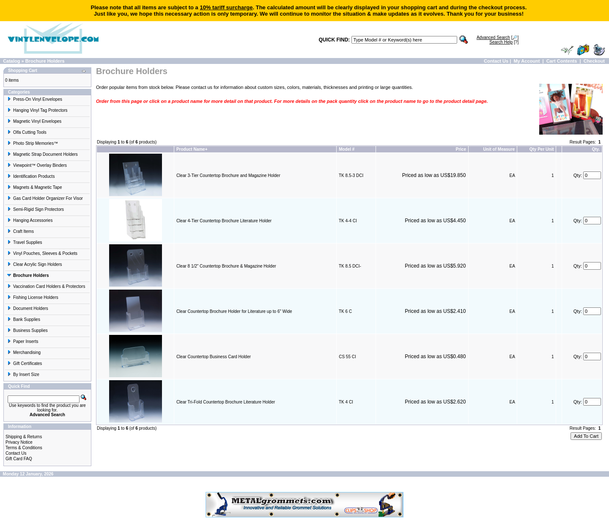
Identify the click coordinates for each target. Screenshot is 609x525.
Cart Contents (561, 61)
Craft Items (20, 231)
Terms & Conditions (23, 447)
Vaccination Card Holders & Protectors (46, 286)
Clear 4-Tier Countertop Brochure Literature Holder (224, 220)
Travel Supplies (24, 242)
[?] (503, 42)
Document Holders (27, 308)
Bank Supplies (23, 319)
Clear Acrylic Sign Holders (34, 264)
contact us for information (217, 87)
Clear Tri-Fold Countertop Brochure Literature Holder (225, 402)
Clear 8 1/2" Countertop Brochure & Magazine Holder (226, 266)
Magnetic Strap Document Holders (42, 154)
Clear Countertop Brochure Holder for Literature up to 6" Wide (234, 311)
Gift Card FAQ (18, 458)
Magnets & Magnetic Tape (34, 187)
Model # (346, 149)
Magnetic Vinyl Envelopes (34, 121)
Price (460, 149)
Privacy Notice (19, 442)
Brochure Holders (45, 61)
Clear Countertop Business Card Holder (213, 356)
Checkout (594, 61)
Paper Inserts (22, 341)
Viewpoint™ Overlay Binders (37, 165)
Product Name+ (192, 149)
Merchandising (24, 352)
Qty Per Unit (541, 149)
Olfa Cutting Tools (27, 132)
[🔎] (497, 37)
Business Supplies (27, 330)
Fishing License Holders (32, 297)
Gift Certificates (24, 363)
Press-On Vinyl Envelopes (34, 99)
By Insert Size (23, 374)
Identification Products (31, 176)
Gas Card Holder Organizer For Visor (45, 198)
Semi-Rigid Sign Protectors (35, 209)
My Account (526, 61)
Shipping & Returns (23, 436)
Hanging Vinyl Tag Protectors (37, 110)
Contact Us (496, 61)
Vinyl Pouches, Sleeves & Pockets (42, 253)
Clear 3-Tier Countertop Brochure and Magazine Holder (228, 175)
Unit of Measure (499, 149)
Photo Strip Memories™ (32, 143)
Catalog (11, 61)
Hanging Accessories (29, 220)
